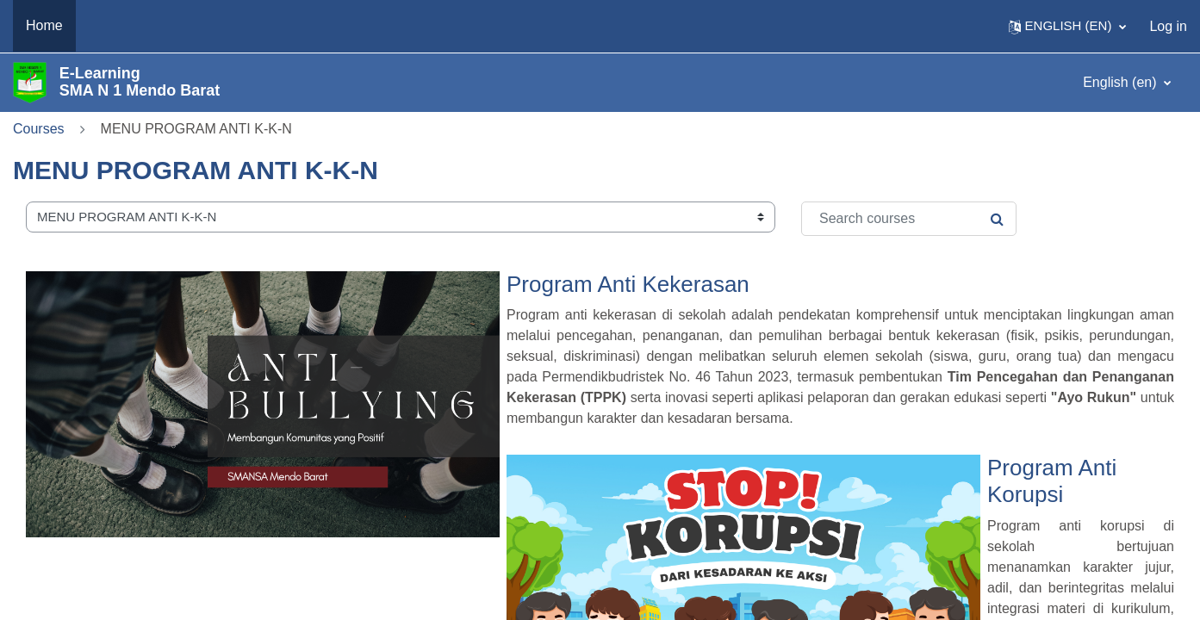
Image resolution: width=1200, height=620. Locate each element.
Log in (1168, 26)
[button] (1067, 26)
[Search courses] (909, 219)
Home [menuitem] (44, 25)
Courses (39, 128)
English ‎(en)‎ (1121, 82)
